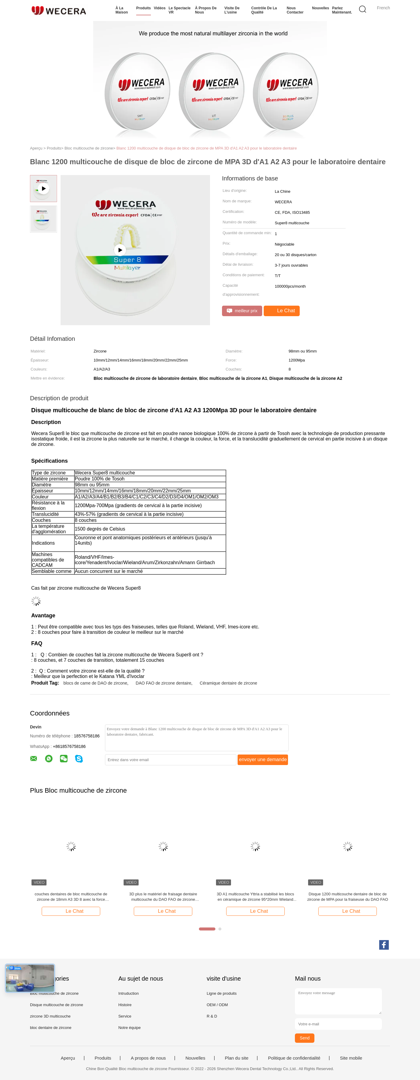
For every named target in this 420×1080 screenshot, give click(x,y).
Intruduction (128, 993)
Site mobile (351, 1058)
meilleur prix (242, 310)
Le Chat (282, 311)
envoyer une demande (263, 759)
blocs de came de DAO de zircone (95, 683)
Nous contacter (295, 10)
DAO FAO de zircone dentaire (163, 683)
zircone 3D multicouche (50, 1016)
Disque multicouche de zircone (56, 1005)
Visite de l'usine (231, 10)
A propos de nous (148, 1058)
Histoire (124, 1005)
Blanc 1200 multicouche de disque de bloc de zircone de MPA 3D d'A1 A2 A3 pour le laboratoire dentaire (206, 148)
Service (124, 1016)
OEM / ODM (217, 1005)
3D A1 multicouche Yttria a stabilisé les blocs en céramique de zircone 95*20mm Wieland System (255, 897)
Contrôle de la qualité (264, 10)
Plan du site (236, 1058)
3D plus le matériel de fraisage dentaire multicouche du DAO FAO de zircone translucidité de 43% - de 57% (163, 897)
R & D (212, 1016)
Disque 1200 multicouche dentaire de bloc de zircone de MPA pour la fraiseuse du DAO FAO (347, 897)
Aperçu (68, 1058)
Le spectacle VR (179, 10)
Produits (143, 8)
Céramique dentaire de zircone (228, 683)
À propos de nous (206, 10)
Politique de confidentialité (294, 1058)
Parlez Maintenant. (342, 10)
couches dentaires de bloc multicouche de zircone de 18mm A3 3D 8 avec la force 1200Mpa (70, 897)
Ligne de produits (222, 993)
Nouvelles (320, 8)
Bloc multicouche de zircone (54, 993)
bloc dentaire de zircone (50, 1027)
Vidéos (160, 8)
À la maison (122, 10)
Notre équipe (129, 1027)
